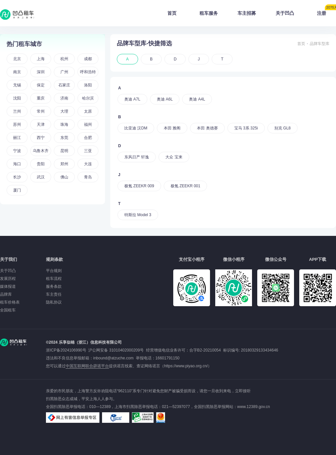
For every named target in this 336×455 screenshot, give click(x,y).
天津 (41, 124)
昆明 (64, 150)
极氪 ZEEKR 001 (185, 186)
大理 (64, 111)
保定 (41, 85)
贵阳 (41, 164)
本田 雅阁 (172, 128)
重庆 (41, 98)
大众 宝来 (173, 157)
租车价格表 (10, 302)
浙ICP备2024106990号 (67, 350)
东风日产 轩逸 (136, 157)
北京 (17, 59)
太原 (88, 111)
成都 (88, 59)
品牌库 (6, 294)
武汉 (41, 177)
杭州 (64, 59)
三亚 (88, 150)
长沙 (17, 177)
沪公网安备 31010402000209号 (116, 350)
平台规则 (54, 270)
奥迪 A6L (165, 99)
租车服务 (209, 13)
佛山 (64, 177)
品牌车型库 (319, 43)
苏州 (17, 124)
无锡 (17, 85)
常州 (41, 111)
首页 (172, 13)
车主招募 (247, 13)
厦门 (17, 190)
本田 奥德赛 (207, 128)
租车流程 (54, 278)
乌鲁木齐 (41, 150)
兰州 (17, 111)
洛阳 (88, 85)
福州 (88, 124)
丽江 (17, 137)
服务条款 (54, 286)
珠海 (64, 124)
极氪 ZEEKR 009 (139, 186)
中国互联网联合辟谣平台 (87, 366)
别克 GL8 (282, 128)
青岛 (88, 177)
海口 (17, 164)
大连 (88, 164)
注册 (326, 11)
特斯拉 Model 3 (137, 215)
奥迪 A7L (132, 99)
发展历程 (8, 278)
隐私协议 (54, 302)
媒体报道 (8, 286)
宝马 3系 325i (246, 128)
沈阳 (17, 98)
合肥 (88, 137)
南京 (17, 72)
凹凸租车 (17, 14)
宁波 (17, 150)
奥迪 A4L (197, 99)
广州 (64, 72)
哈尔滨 (88, 98)
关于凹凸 (285, 13)
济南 (64, 98)
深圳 (41, 72)
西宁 (41, 137)
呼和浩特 (88, 72)
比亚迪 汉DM (135, 128)
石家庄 (64, 85)
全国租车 (8, 310)
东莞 (64, 137)
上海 (41, 59)
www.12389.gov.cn (253, 406)
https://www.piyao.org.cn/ (186, 366)
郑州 (64, 164)
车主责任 (54, 294)
